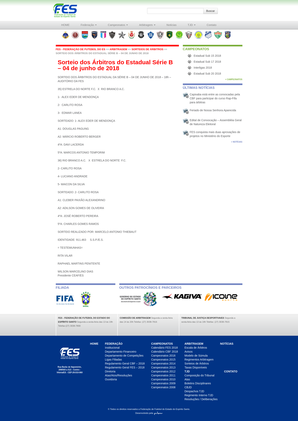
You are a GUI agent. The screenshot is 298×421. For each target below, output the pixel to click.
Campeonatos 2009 (163, 383)
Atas (187, 379)
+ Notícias (236, 142)
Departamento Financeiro (120, 351)
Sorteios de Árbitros (147, 49)
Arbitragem (147, 25)
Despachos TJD (194, 391)
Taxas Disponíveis (195, 367)
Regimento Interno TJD (198, 395)
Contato (211, 25)
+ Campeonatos (233, 79)
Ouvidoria (111, 379)
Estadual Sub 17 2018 (207, 61)
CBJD (188, 387)
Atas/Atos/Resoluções (118, 375)
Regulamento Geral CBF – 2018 (125, 363)
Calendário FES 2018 (164, 347)
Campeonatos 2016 (163, 355)
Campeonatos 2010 (163, 379)
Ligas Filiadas (113, 359)
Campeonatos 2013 (163, 367)
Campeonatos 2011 (163, 375)
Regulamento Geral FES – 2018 (125, 367)
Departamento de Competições (124, 355)
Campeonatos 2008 (163, 387)
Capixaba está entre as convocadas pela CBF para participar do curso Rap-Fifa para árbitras (215, 98)
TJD (192, 25)
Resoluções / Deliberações (201, 399)
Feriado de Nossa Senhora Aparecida (213, 110)
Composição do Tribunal (199, 375)
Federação (89, 25)
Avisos (188, 351)
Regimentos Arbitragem (198, 359)
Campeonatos (118, 25)
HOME (65, 25)
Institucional (112, 347)
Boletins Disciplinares (197, 383)
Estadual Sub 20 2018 (207, 73)
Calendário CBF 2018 (164, 351)
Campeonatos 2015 (163, 359)
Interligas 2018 (203, 67)
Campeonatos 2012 (163, 371)
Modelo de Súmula (196, 355)
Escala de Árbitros (195, 347)
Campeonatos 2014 (163, 363)
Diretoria (110, 371)
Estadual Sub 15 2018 (207, 55)
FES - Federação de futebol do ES (80, 49)
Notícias (172, 25)
